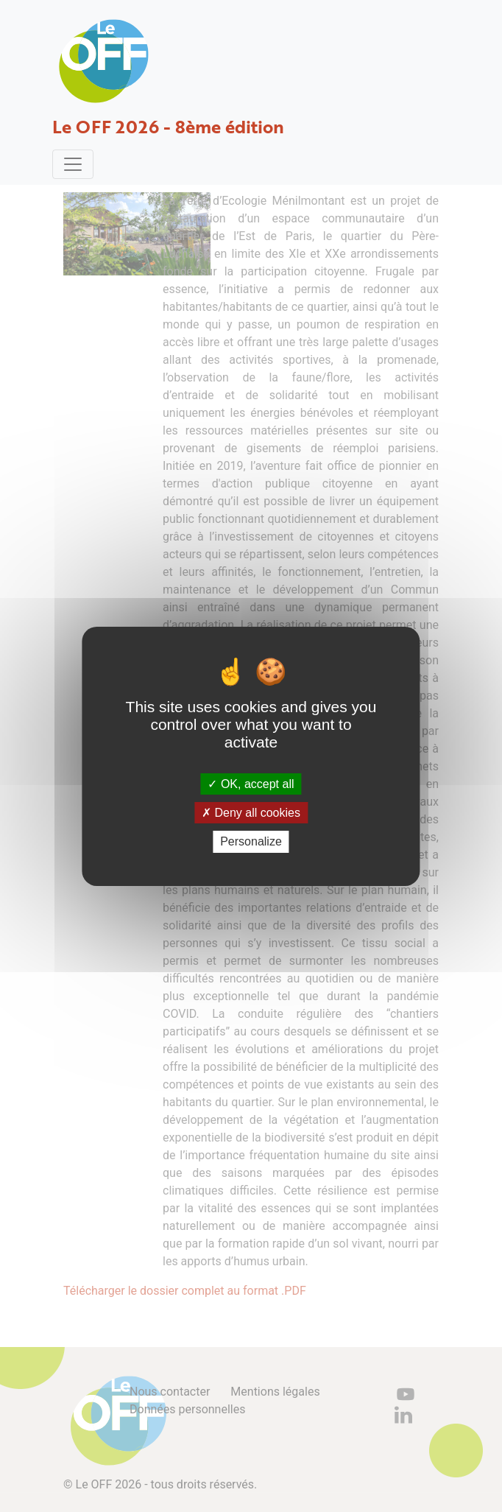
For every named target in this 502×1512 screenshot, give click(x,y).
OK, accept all (251, 784)
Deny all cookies (251, 812)
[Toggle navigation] (72, 164)
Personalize (251, 841)
